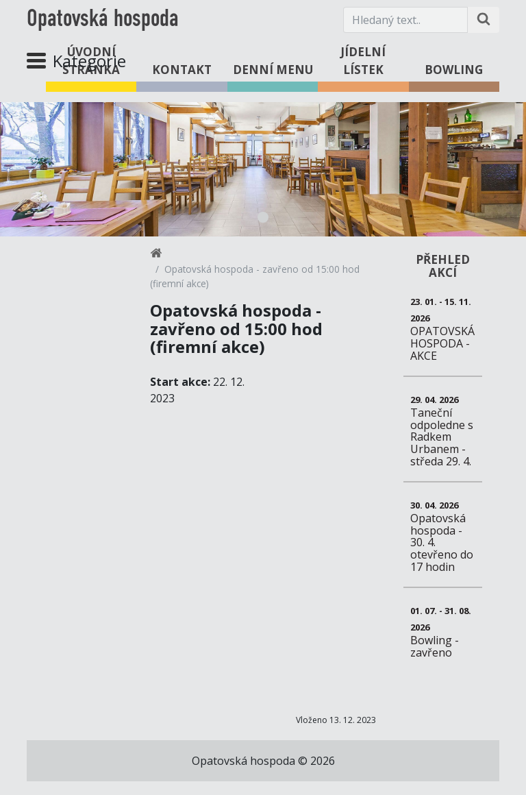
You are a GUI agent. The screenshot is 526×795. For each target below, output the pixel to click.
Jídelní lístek (363, 60)
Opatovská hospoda (103, 20)
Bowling (454, 69)
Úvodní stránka (91, 60)
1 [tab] (263, 217)
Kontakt (182, 69)
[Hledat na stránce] (483, 20)
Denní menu (273, 69)
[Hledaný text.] (405, 20)
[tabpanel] (263, 169)
